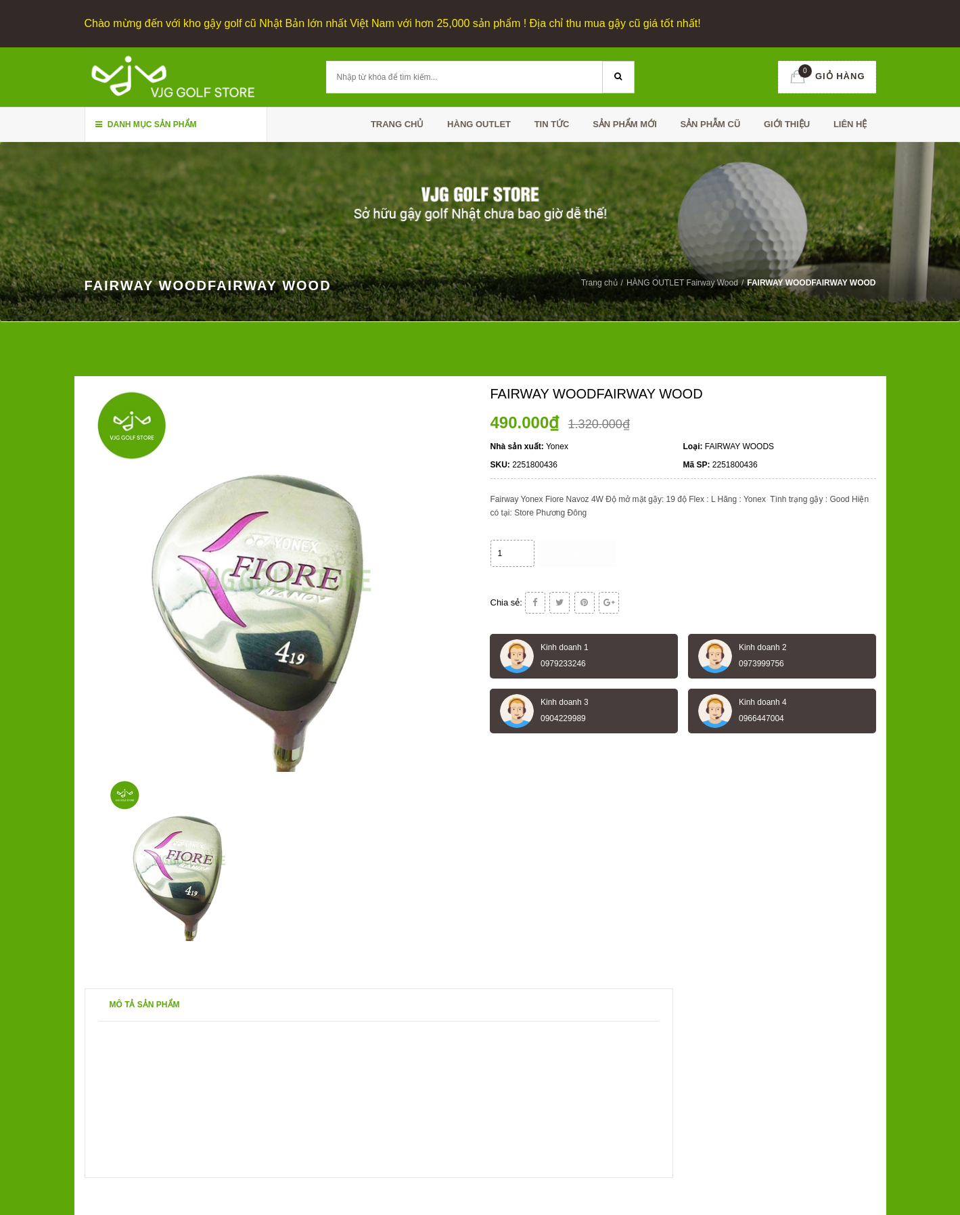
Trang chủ (397, 124)
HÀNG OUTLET (479, 124)
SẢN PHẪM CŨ (710, 124)
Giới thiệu (787, 124)
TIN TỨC (552, 124)
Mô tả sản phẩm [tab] (145, 1004)
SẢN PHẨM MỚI (625, 124)
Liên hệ (850, 124)
